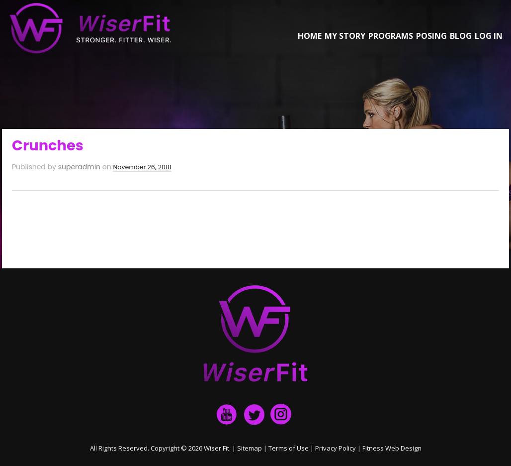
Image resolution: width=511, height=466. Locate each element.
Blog (461, 35)
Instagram (280, 414)
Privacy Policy (335, 448)
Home (310, 35)
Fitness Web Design (392, 448)
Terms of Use (288, 448)
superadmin (79, 167)
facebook (227, 414)
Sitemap (249, 448)
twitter (254, 414)
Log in (489, 35)
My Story (345, 35)
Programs (390, 35)
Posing (431, 35)
